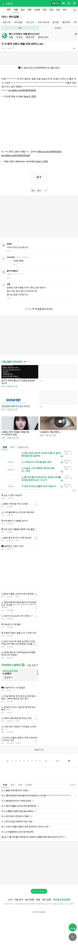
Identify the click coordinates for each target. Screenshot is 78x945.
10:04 (72, 785)
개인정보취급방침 (61, 899)
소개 (10, 899)
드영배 (37, 9)
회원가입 (55, 3)
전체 (5, 447)
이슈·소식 (30, 22)
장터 (45, 9)
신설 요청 (32, 665)
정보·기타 (7, 22)
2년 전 (3, 48)
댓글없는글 (22, 447)
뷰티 (65, 9)
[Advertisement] (39, 863)
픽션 (51, 9)
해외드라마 (43, 37)
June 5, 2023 (30, 96)
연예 (29, 9)
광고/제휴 (29, 899)
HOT (9, 9)
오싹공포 (57, 28)
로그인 (28, 309)
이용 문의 (18, 899)
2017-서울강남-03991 (56, 904)
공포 (58, 9)
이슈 (16, 9)
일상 (23, 9)
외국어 (19, 37)
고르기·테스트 (43, 22)
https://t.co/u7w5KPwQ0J (50, 151)
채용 (38, 899)
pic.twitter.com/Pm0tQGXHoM (15, 155)
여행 (11, 37)
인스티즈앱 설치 (39, 891)
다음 (57, 761)
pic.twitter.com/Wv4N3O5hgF (22, 90)
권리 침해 (46, 899)
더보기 (38, 750)
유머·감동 (14, 16)
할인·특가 (66, 22)
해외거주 (30, 37)
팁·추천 (56, 22)
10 (45, 761)
